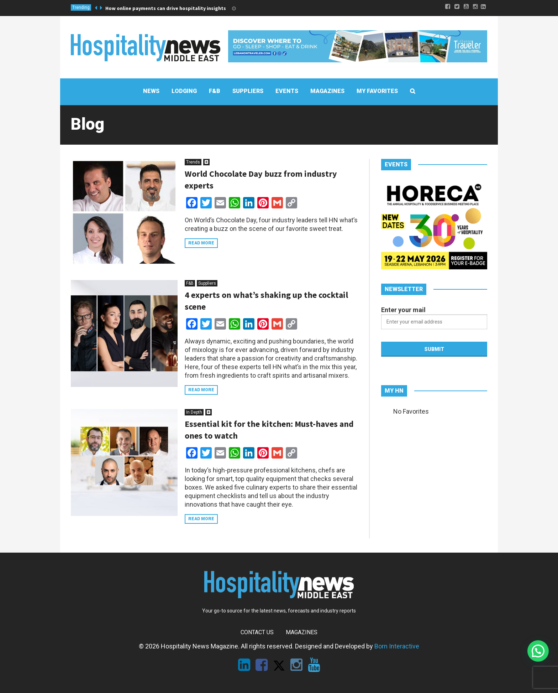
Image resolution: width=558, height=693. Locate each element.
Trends (193, 162)
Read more (201, 243)
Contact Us (257, 632)
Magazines (301, 632)
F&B (190, 283)
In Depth (194, 412)
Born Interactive (396, 646)
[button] (538, 651)
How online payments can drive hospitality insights (165, 8)
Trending (81, 7)
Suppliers (207, 283)
